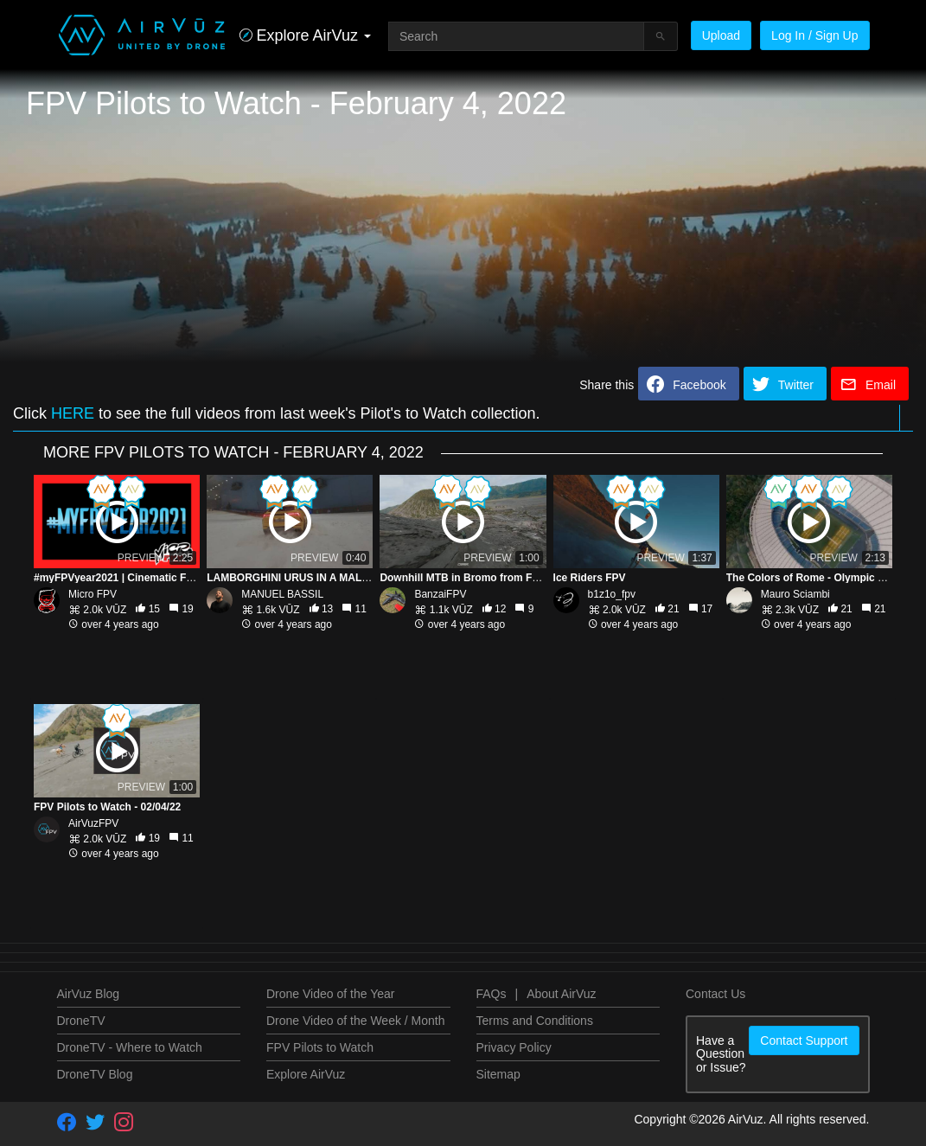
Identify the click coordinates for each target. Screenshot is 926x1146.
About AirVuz (561, 994)
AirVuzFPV (93, 823)
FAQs (491, 994)
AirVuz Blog (88, 994)
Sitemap (498, 1074)
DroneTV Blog (95, 1074)
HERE (72, 413)
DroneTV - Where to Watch (129, 1047)
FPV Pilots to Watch (320, 1047)
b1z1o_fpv (611, 594)
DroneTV (81, 1021)
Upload (721, 35)
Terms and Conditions (534, 1021)
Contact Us (715, 994)
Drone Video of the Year (330, 994)
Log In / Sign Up (814, 35)
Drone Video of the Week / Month (355, 1021)
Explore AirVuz (305, 1074)
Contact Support (803, 1040)
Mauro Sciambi (795, 594)
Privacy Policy (514, 1047)
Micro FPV (92, 594)
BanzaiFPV (440, 594)
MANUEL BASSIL (282, 594)
